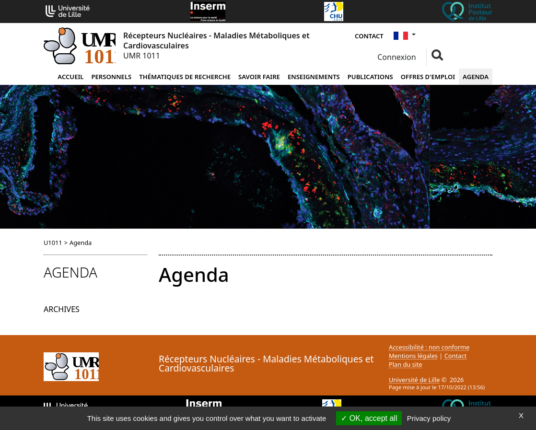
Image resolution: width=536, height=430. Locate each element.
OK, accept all (369, 418)
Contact (369, 36)
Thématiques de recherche (185, 76)
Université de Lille (414, 379)
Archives (62, 309)
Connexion (395, 57)
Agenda (476, 76)
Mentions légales (413, 355)
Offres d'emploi (428, 76)
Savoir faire (259, 76)
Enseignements (314, 76)
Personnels (111, 76)
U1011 (53, 242)
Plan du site (405, 364)
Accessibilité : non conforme (429, 347)
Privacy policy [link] (429, 418)
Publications (370, 76)
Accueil (70, 76)
